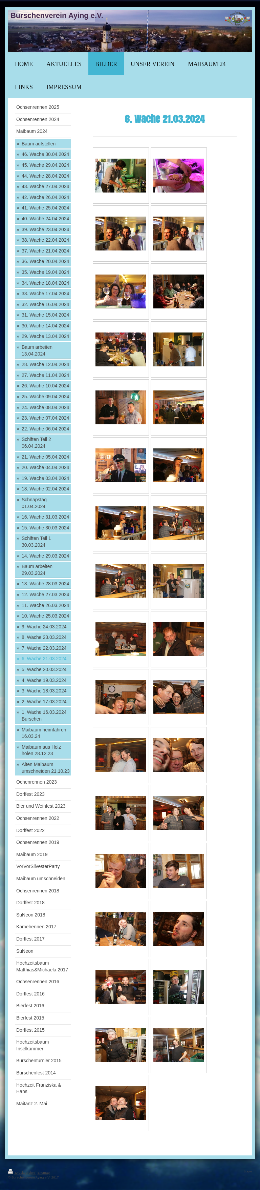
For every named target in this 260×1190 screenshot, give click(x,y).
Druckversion (22, 1172)
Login (248, 1171)
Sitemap (43, 1172)
